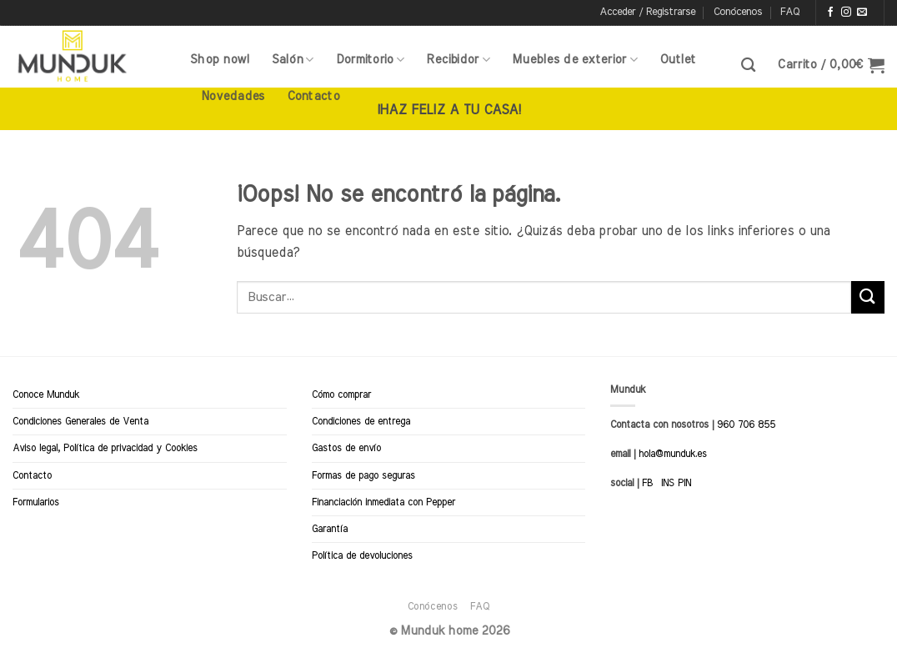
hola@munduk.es (671, 454)
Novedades (233, 96)
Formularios (36, 502)
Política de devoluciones (362, 555)
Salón (293, 60)
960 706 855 (746, 424)
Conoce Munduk (46, 394)
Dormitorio (370, 60)
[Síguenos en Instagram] (846, 12)
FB (647, 483)
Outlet (677, 59)
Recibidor (458, 60)
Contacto (313, 96)
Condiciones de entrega (361, 421)
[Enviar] (867, 297)
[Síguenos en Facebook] (830, 12)
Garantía (330, 529)
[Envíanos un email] (862, 12)
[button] (647, 12)
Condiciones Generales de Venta (80, 421)
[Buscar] (748, 65)
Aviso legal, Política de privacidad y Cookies (105, 448)
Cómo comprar (341, 394)
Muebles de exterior (575, 60)
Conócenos (738, 12)
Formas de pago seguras (363, 475)
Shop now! (220, 59)
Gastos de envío (346, 448)
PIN (684, 483)
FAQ (789, 12)
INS (667, 483)
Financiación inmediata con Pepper (383, 502)
